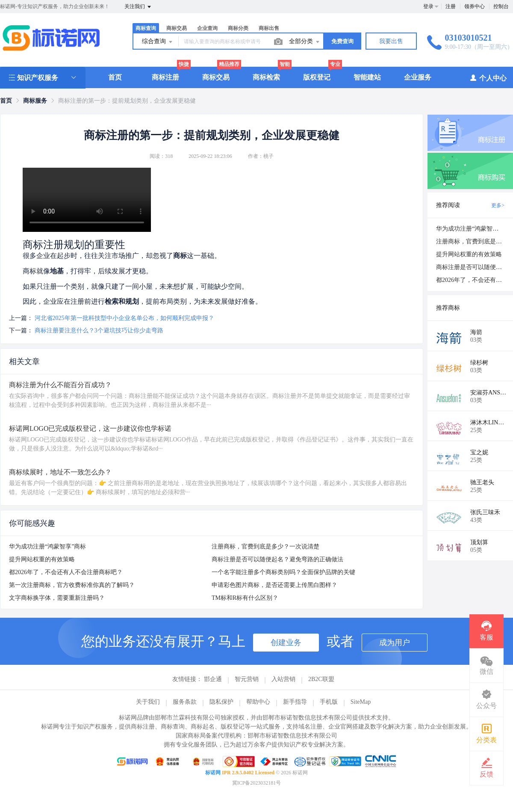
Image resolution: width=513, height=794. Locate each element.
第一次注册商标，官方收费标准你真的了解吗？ (72, 585)
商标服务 (35, 101)
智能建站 (367, 77)
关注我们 (138, 6)
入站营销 (283, 679)
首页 (115, 77)
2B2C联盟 (321, 679)
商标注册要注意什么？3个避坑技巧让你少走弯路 (99, 330)
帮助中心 (258, 702)
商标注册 (165, 77)
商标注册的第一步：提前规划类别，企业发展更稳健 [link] (127, 101)
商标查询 (146, 28)
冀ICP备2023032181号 (256, 783)
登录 (428, 6)
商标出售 (269, 28)
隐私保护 (221, 702)
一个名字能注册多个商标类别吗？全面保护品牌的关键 (283, 572)
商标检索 (266, 77)
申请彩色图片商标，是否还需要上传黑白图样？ (274, 585)
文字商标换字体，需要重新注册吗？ (57, 598)
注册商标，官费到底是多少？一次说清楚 (265, 546)
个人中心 (488, 78)
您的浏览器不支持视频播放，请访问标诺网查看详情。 (87, 200)
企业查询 (207, 28)
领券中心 (474, 6)
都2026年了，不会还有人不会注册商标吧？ (66, 572)
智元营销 (247, 679)
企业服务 (417, 77)
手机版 (329, 702)
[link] (6, 101)
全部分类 (305, 42)
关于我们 (148, 702)
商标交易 (176, 28)
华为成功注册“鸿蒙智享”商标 (47, 546)
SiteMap (361, 702)
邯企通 (213, 679)
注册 (450, 6)
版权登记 (316, 77)
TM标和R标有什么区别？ (245, 598)
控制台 (501, 6)
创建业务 (286, 642)
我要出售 (391, 41)
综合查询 (158, 42)
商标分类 (238, 28)
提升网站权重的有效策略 (42, 559)
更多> (497, 205)
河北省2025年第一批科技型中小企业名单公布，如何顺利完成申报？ (124, 318)
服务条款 (185, 702)
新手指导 (295, 702)
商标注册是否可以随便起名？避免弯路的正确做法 (277, 559)
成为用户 (394, 642)
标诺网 (213, 773)
